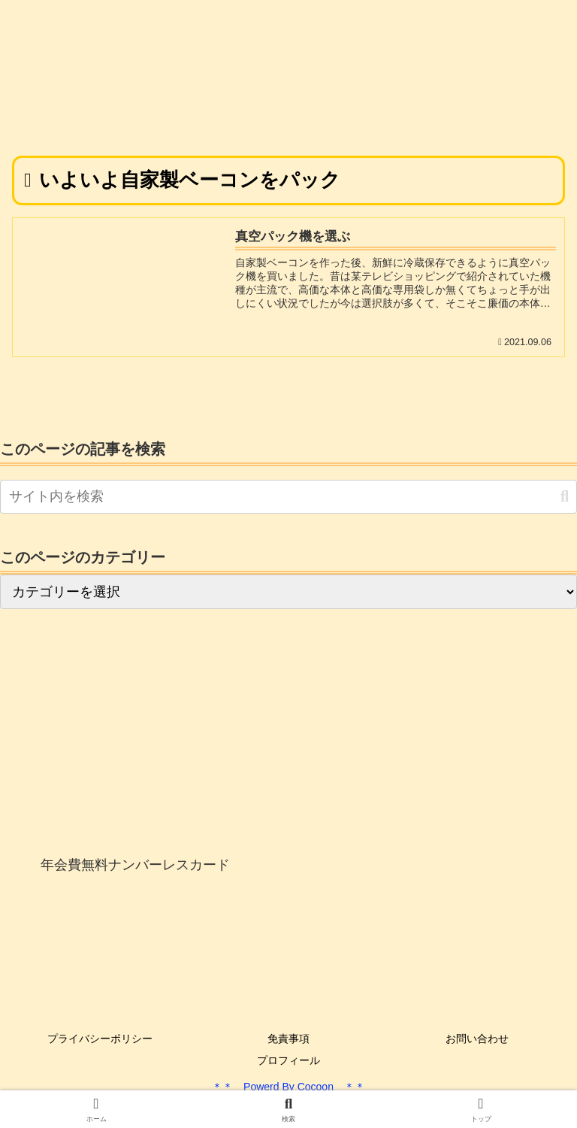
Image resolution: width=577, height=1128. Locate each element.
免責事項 (288, 1038)
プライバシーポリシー (100, 1038)
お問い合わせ (477, 1038)
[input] (288, 497)
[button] (564, 496)
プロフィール (288, 1060)
